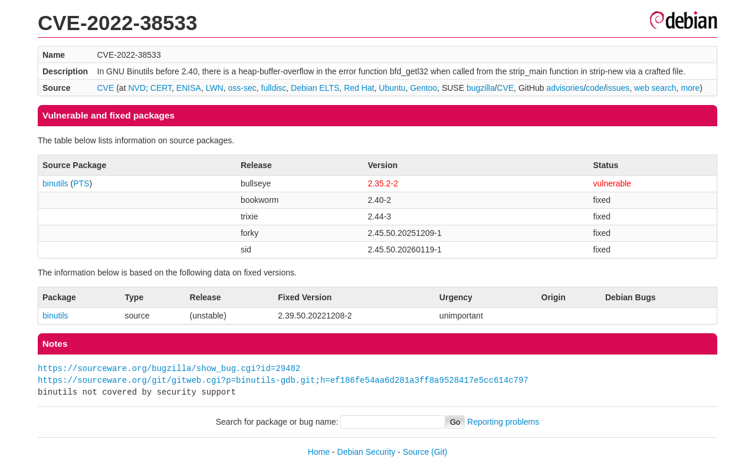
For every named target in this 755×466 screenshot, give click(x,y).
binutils (55, 183)
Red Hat (359, 88)
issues (618, 88)
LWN (215, 88)
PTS (81, 183)
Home (319, 452)
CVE (105, 88)
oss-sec (242, 88)
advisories (564, 88)
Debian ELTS (315, 88)
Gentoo (423, 88)
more (690, 88)
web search (655, 88)
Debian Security (366, 452)
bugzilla (480, 88)
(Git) (439, 452)
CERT (161, 88)
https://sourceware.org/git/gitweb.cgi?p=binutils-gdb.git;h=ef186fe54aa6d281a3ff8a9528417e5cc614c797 (283, 380)
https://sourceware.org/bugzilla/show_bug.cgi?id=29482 (169, 368)
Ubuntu (392, 88)
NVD (137, 88)
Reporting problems (503, 421)
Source (416, 452)
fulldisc (274, 88)
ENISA (188, 88)
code (594, 88)
